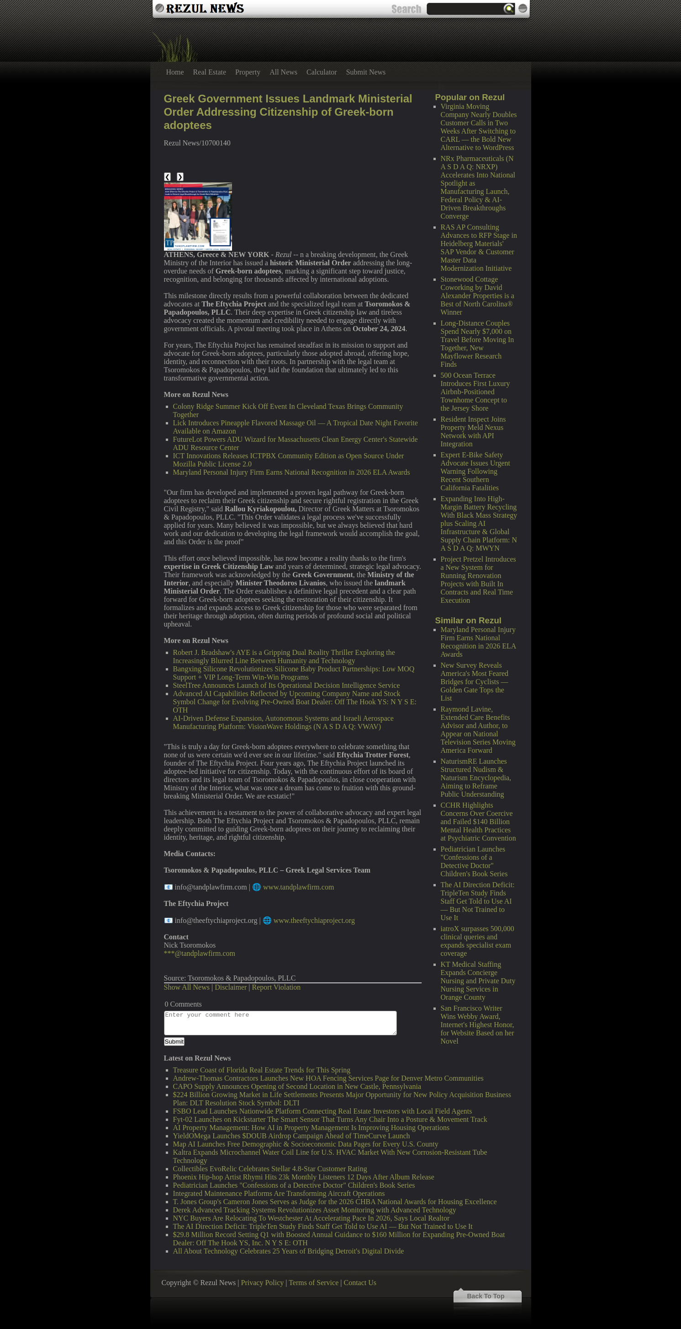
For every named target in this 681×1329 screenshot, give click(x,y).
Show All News (187, 987)
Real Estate (209, 72)
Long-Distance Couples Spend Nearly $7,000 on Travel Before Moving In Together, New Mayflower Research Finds (477, 343)
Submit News (366, 72)
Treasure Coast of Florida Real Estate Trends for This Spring (262, 1070)
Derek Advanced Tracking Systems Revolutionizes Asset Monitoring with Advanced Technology (314, 1210)
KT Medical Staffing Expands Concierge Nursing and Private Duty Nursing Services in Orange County (478, 980)
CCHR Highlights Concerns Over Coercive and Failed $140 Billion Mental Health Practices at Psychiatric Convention (478, 821)
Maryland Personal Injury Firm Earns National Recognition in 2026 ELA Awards (478, 642)
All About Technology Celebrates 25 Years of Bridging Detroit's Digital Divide (288, 1251)
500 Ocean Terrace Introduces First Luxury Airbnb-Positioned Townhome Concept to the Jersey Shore (475, 391)
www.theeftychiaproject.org (314, 920)
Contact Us (359, 1282)
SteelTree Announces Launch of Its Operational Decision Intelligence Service (286, 685)
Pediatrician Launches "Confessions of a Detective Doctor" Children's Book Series (474, 861)
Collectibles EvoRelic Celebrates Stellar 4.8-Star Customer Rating (270, 1169)
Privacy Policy (262, 1282)
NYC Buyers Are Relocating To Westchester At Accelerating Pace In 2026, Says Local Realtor (311, 1218)
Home (175, 72)
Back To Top (486, 1296)
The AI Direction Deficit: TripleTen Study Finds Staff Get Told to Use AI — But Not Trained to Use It (478, 901)
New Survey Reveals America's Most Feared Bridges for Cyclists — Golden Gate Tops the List (475, 681)
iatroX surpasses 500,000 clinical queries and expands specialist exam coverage (477, 941)
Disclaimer (231, 987)
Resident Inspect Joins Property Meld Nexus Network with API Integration (473, 431)
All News (283, 72)
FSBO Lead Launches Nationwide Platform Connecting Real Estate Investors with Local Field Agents (322, 1111)
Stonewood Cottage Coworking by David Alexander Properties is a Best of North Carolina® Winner (477, 295)
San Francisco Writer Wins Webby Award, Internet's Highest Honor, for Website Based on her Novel (477, 1024)
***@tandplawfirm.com (199, 953)
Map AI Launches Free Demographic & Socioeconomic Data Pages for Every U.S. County (305, 1144)
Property (247, 72)
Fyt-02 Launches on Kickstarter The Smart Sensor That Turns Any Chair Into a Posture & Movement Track (330, 1119)
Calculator (321, 72)
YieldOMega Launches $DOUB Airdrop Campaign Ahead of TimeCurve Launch (291, 1136)
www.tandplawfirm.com (298, 887)
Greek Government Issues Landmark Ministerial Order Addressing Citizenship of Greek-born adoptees (288, 111)
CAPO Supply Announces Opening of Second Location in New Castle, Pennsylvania (297, 1086)
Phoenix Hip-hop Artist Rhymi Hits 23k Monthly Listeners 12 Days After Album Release (303, 1177)
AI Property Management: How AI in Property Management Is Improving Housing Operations (311, 1127)
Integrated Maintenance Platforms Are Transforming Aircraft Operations (279, 1193)
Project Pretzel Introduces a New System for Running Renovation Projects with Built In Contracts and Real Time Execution (478, 579)
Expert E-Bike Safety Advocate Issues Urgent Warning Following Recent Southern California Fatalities (476, 471)
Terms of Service (313, 1282)
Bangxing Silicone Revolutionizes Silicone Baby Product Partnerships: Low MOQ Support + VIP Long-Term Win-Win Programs (294, 673)
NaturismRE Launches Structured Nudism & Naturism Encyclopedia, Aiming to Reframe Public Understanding (476, 777)
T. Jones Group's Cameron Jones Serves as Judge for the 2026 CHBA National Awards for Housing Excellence (335, 1202)
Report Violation (276, 987)
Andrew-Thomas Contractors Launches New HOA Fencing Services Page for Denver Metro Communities (328, 1078)
